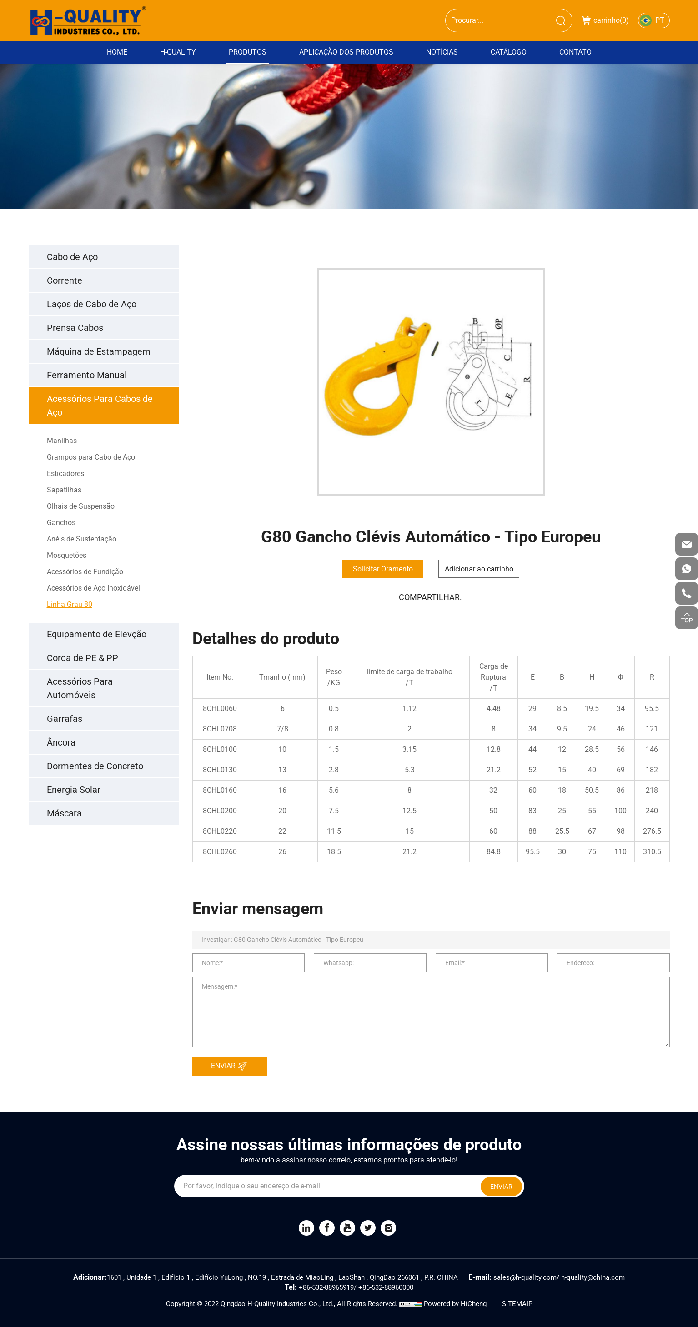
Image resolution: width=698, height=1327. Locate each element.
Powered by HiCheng (455, 1304)
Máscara (64, 813)
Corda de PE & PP (82, 657)
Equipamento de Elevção (96, 634)
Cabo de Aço (72, 256)
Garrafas (64, 718)
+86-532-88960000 (385, 1287)
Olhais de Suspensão (81, 506)
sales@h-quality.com (525, 1277)
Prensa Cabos (75, 327)
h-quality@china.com (593, 1277)
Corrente (64, 280)
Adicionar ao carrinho (479, 569)
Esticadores (65, 473)
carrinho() (605, 20)
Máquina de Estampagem (99, 351)
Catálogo (509, 52)
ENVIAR (231, 1066)
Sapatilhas (64, 490)
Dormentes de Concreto (95, 766)
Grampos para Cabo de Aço (91, 457)
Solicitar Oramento (383, 569)
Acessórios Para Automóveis (80, 688)
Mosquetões (66, 555)
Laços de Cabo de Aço (91, 304)
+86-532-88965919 (326, 1287)
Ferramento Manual (87, 375)
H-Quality (178, 52)
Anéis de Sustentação (81, 539)
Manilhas (62, 440)
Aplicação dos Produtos (346, 52)
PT (659, 20)
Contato (575, 52)
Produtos (247, 52)
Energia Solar (73, 789)
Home (117, 52)
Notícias (442, 52)
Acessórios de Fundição (85, 571)
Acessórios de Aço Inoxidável (93, 588)
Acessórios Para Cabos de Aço (100, 405)
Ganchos (61, 522)
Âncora (61, 742)
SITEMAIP (517, 1304)
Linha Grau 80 (69, 604)
